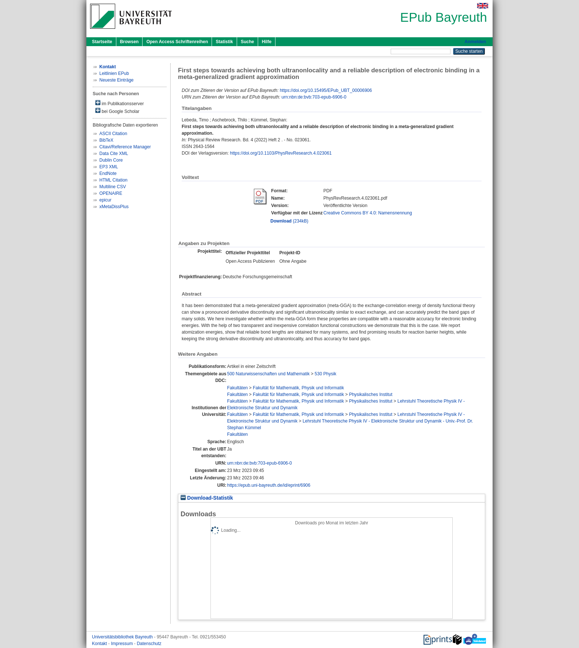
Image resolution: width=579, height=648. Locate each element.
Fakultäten (237, 387)
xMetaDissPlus (114, 206)
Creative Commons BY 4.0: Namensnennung (367, 213)
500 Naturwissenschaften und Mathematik (268, 373)
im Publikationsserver (119, 103)
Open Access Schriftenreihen (177, 41)
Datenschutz (149, 643)
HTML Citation (113, 180)
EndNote (108, 173)
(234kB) (289, 221)
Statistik (224, 41)
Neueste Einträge (116, 80)
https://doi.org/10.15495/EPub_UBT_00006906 (326, 90)
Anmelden (475, 41)
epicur (105, 200)
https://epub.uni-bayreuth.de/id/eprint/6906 (269, 485)
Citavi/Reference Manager (125, 146)
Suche (247, 41)
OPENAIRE (110, 193)
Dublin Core (111, 160)
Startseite (102, 41)
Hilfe (266, 41)
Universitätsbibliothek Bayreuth (123, 637)
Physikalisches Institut (370, 394)
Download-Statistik (207, 498)
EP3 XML (108, 166)
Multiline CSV (112, 186)
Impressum (122, 643)
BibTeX (106, 140)
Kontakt (100, 643)
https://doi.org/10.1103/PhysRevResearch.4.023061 (281, 153)
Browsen (129, 41)
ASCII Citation (113, 133)
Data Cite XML (113, 153)
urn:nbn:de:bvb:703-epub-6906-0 (313, 97)
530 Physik (325, 373)
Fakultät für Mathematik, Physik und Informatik (298, 387)
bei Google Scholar (117, 111)
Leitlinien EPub (114, 73)
